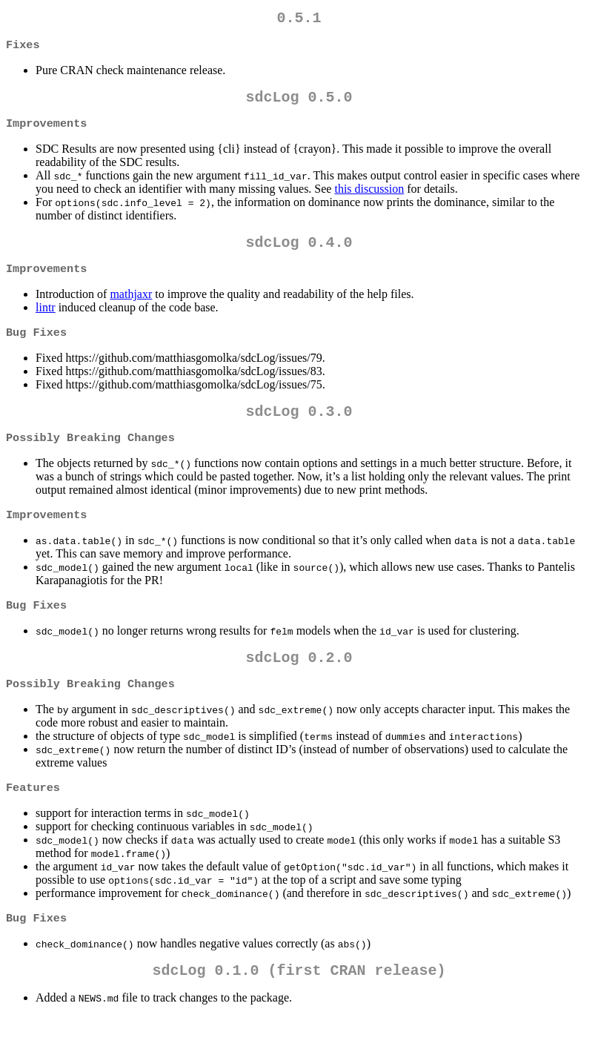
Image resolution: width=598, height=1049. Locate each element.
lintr (46, 320)
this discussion (369, 197)
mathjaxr (131, 307)
